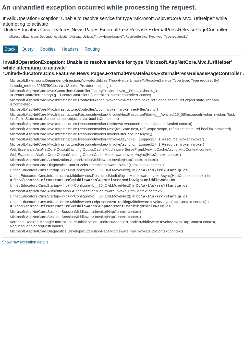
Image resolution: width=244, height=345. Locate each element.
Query (28, 49)
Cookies (48, 49)
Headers (71, 49)
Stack (10, 49)
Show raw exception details (25, 242)
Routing (92, 49)
